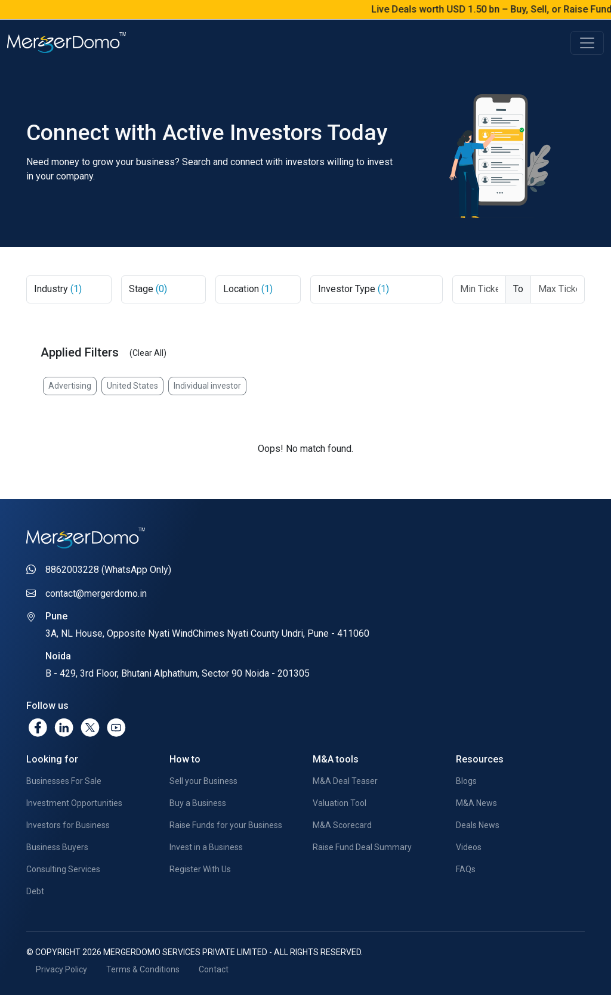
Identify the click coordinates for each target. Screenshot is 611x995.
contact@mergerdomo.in (96, 593)
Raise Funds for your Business (225, 825)
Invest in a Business (206, 847)
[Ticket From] (479, 289)
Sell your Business (203, 781)
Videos (469, 847)
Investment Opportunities (74, 803)
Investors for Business (68, 825)
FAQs (466, 869)
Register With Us (200, 869)
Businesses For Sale (63, 781)
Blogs (466, 781)
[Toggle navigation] (587, 43)
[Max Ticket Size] (557, 289)
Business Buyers (57, 847)
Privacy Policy (61, 969)
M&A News (476, 803)
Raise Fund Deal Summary (362, 847)
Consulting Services (63, 869)
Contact (214, 969)
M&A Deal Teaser (345, 781)
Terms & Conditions (143, 969)
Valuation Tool (339, 803)
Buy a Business (197, 803)
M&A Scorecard (342, 825)
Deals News (477, 825)
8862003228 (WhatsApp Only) (108, 569)
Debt (35, 891)
